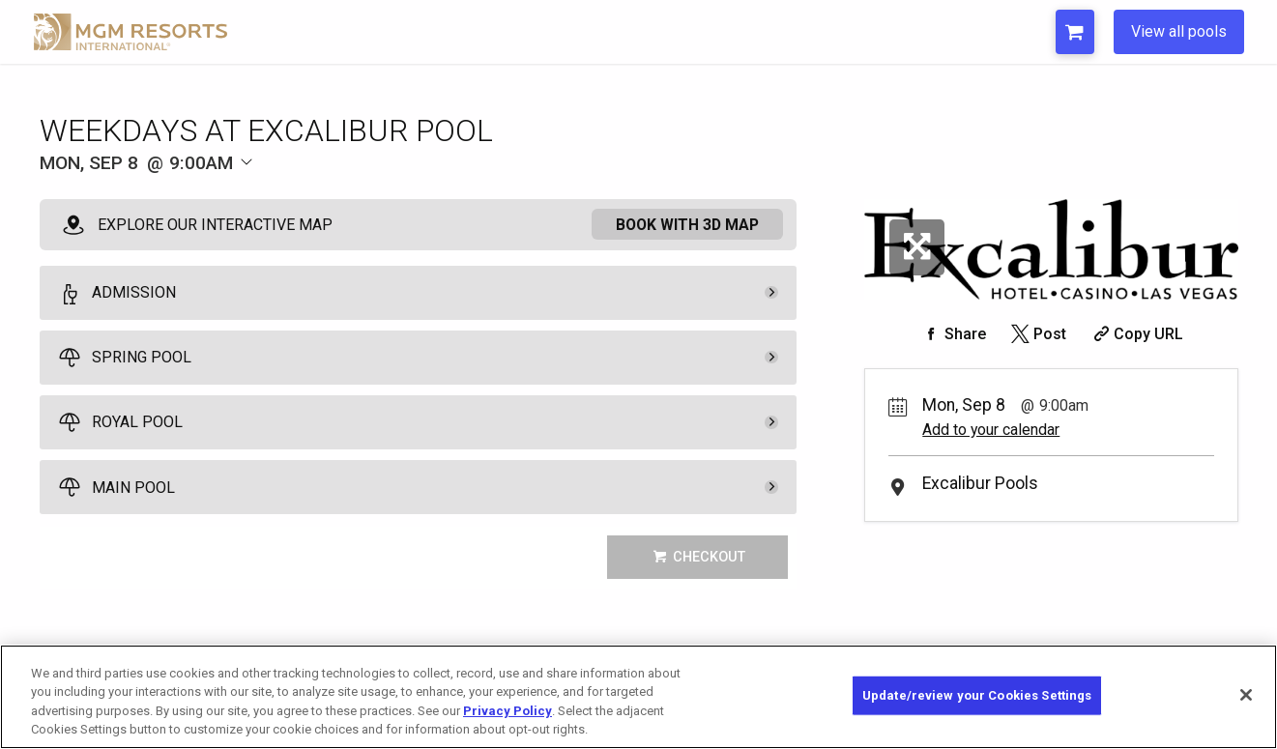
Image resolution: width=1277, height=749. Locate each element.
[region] (638, 697)
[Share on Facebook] (952, 334)
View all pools (1179, 31)
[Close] (1246, 695)
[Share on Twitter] (1036, 334)
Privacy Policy (507, 711)
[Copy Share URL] (1136, 334)
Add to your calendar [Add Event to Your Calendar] (990, 429)
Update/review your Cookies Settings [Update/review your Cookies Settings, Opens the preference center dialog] (977, 695)
